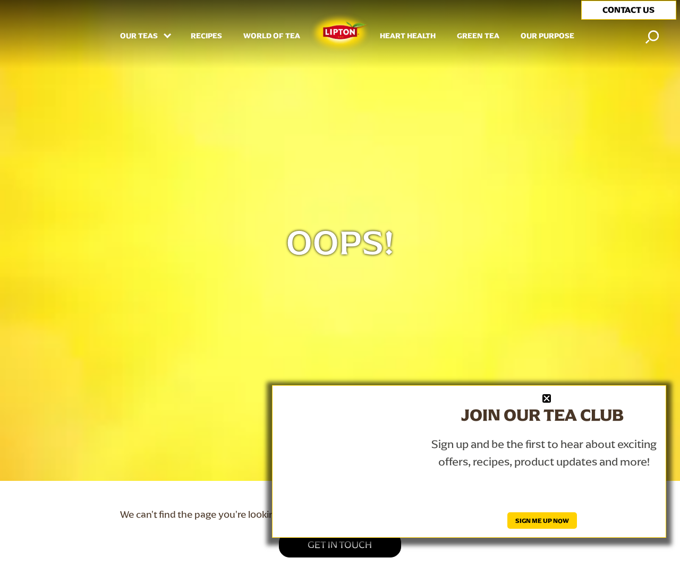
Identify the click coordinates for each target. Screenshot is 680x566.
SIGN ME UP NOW (542, 521)
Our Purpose (547, 36)
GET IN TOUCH (340, 544)
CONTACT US (628, 9)
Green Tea (478, 36)
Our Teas (139, 36)
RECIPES (206, 36)
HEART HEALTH (408, 36)
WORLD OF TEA (271, 36)
